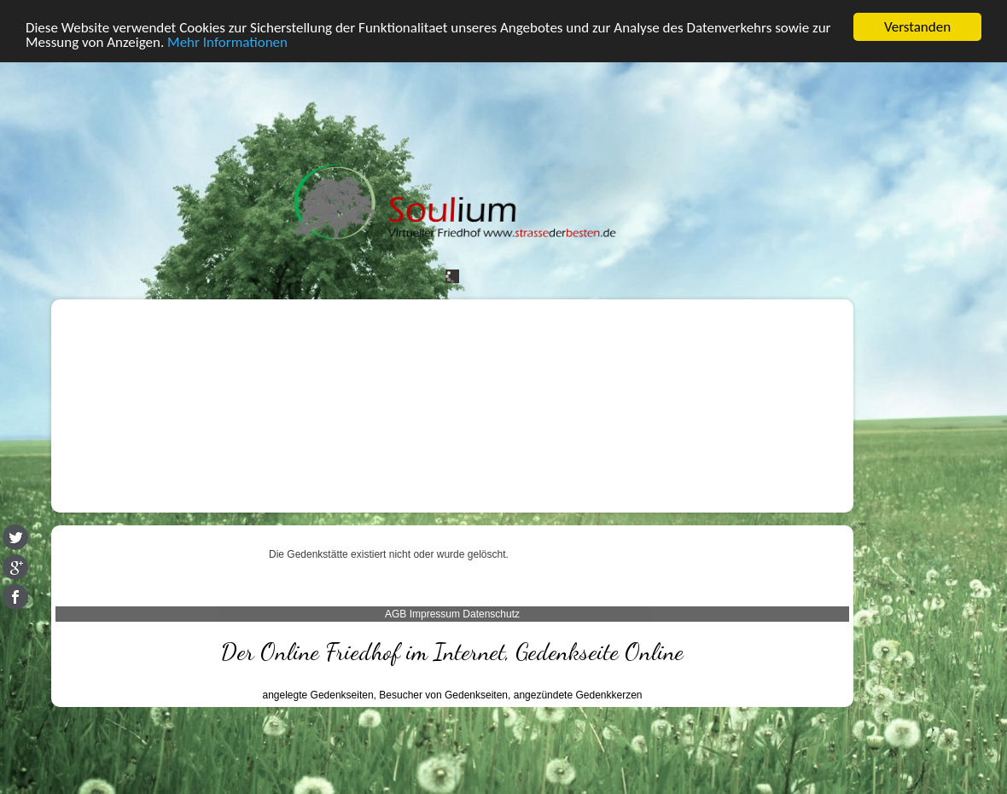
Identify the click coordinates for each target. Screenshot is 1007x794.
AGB (395, 614)
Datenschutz (491, 614)
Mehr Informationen (227, 42)
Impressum (435, 614)
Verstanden (917, 27)
